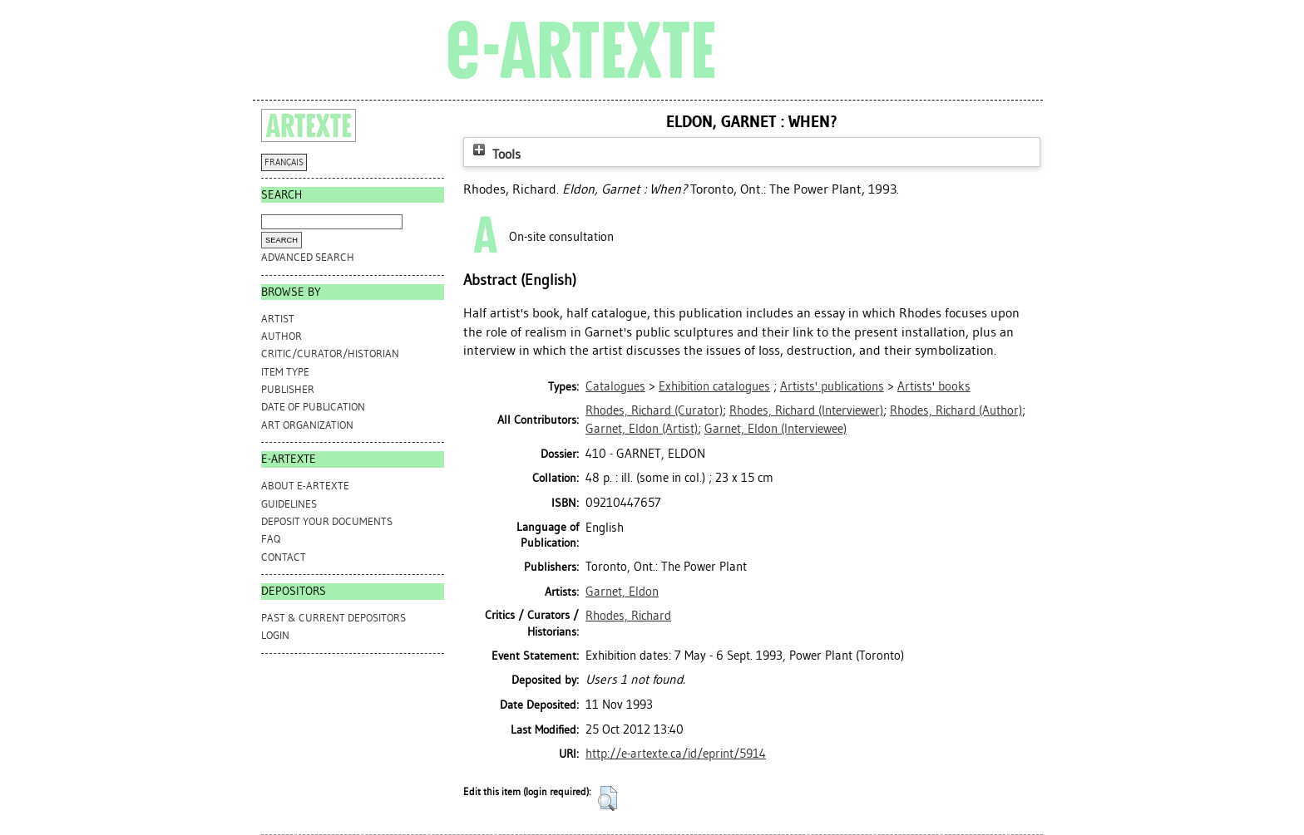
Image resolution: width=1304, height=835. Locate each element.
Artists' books (934, 386)
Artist (277, 318)
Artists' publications (832, 386)
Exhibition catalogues (714, 386)
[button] (607, 798)
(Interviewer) (806, 410)
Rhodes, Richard (628, 615)
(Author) (956, 410)
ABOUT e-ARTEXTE (305, 485)
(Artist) (641, 428)
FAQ (270, 539)
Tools (495, 154)
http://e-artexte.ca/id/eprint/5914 (675, 753)
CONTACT (283, 557)
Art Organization (307, 425)
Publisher (287, 389)
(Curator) (654, 410)
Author (281, 336)
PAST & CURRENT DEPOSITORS (333, 618)
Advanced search (307, 257)
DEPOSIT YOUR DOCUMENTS (327, 521)
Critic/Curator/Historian (330, 353)
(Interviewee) (775, 428)
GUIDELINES (289, 504)
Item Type (285, 372)
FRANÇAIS (284, 162)
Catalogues (615, 386)
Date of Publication (313, 406)
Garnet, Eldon (622, 591)
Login (275, 635)
